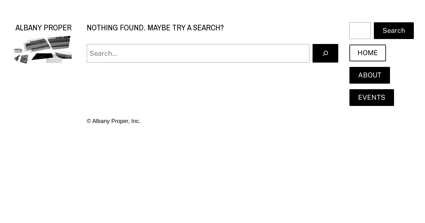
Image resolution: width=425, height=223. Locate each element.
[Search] (325, 53)
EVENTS (371, 97)
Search (394, 30)
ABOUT (369, 75)
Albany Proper (43, 27)
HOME (367, 53)
